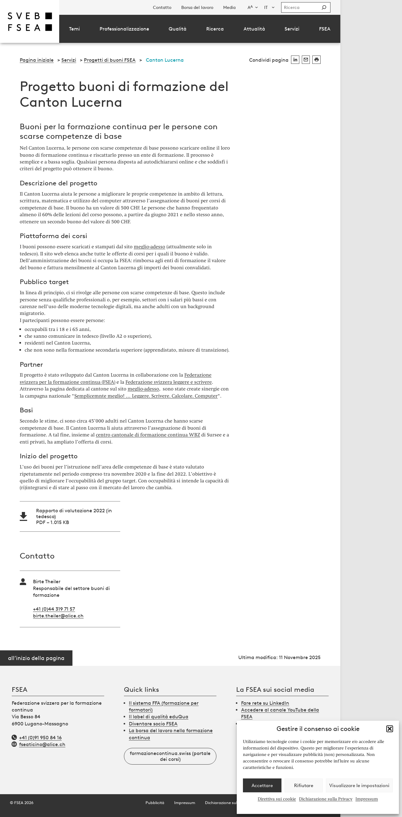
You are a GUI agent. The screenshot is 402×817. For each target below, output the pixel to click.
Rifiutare (303, 785)
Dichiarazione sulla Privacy (325, 798)
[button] (390, 729)
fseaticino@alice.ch (42, 744)
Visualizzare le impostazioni (359, 785)
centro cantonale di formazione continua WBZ (148, 435)
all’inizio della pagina (36, 657)
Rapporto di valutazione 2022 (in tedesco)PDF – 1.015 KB (74, 516)
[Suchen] (324, 7)
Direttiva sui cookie (277, 798)
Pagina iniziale (37, 60)
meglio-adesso (149, 247)
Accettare (262, 785)
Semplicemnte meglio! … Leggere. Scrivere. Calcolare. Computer (146, 396)
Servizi (68, 60)
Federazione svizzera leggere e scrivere (168, 382)
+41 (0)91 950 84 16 (40, 738)
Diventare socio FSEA (153, 724)
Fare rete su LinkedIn (265, 703)
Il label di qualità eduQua (158, 717)
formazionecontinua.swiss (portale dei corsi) (170, 756)
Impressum (366, 798)
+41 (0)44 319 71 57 (54, 609)
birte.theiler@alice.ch (58, 616)
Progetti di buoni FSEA (110, 60)
